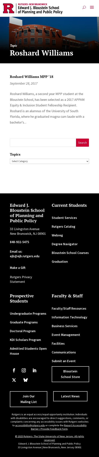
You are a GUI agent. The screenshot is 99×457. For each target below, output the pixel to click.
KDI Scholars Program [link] (25, 340)
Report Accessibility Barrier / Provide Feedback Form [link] (59, 427)
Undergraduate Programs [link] (28, 313)
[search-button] (84, 7)
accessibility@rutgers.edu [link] (30, 425)
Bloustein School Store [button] (70, 374)
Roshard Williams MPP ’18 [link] (31, 76)
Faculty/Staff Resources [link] (69, 308)
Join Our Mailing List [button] (29, 399)
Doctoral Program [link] (22, 331)
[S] (43, 143)
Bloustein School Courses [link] (70, 253)
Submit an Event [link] (64, 361)
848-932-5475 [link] (19, 242)
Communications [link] (64, 352)
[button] (92, 9)
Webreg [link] (57, 235)
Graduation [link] (60, 261)
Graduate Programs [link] (24, 322)
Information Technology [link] (69, 317)
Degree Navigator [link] (65, 244)
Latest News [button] (70, 396)
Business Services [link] (65, 326)
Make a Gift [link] (18, 267)
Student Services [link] (64, 218)
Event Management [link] (66, 335)
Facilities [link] (58, 343)
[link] (33, 8)
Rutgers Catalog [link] (63, 226)
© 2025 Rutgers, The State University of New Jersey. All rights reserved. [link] (49, 438)
